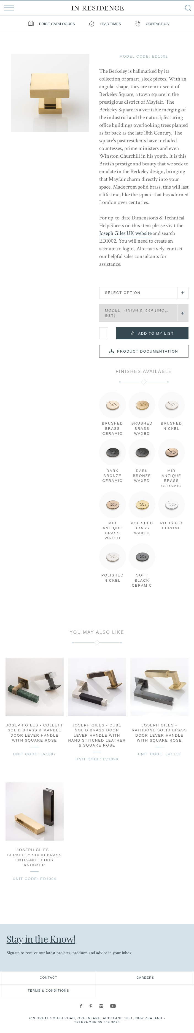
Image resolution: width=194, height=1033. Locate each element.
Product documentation (147, 351)
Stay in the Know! (41, 938)
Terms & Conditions (48, 990)
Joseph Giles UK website (125, 233)
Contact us (150, 23)
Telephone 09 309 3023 (97, 1022)
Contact (48, 977)
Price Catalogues (50, 23)
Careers (145, 977)
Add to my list (156, 333)
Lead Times (103, 23)
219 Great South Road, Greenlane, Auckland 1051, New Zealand (96, 1018)
